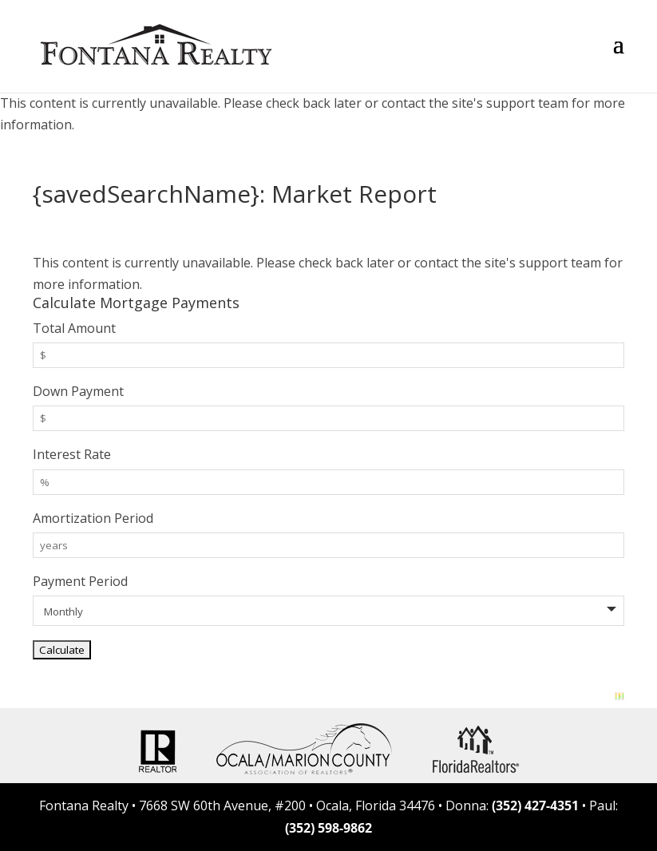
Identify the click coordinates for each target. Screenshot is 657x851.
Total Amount (74, 328)
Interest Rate (72, 454)
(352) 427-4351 (535, 805)
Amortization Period (93, 518)
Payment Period (80, 581)
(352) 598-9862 (328, 828)
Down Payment (78, 391)
